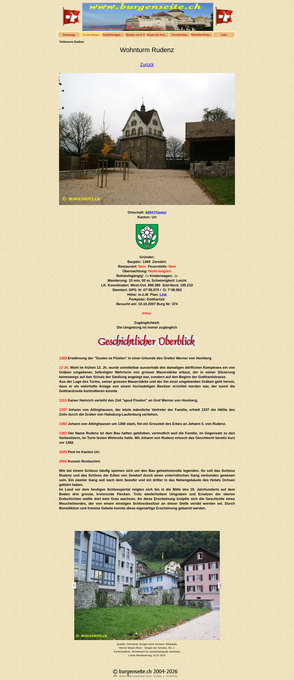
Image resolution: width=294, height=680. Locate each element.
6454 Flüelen (155, 212)
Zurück (147, 64)
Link (163, 294)
